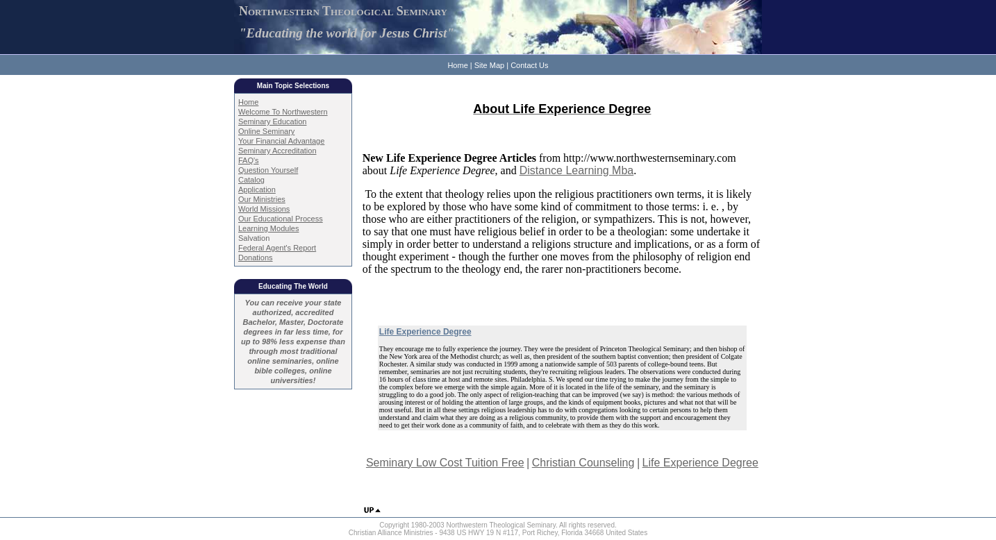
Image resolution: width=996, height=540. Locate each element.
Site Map (489, 65)
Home (457, 65)
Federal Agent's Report (277, 248)
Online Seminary (266, 131)
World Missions (264, 209)
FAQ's (248, 160)
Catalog (251, 180)
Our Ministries (261, 199)
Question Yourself (268, 170)
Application (257, 189)
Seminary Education (272, 121)
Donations (255, 257)
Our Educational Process (280, 218)
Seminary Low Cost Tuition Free (445, 463)
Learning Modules (268, 228)
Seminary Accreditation (277, 150)
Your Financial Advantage (281, 141)
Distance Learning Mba (577, 170)
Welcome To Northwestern (283, 112)
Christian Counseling (583, 463)
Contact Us (529, 65)
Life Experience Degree (700, 463)
